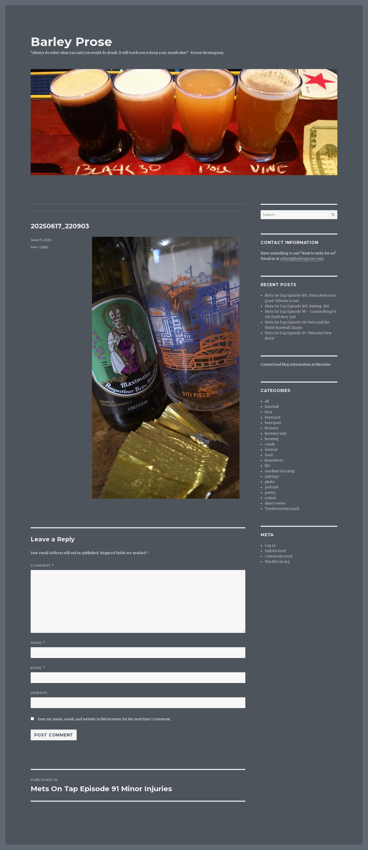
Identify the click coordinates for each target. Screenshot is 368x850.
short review (275, 503)
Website (39, 693)
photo (269, 482)
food (269, 455)
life (267, 466)
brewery (272, 428)
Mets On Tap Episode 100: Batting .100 (297, 306)
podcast (271, 487)
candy (270, 444)
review (270, 498)
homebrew (274, 460)
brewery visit (275, 433)
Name (38, 643)
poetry (270, 492)
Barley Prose (71, 41)
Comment (42, 565)
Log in (270, 545)
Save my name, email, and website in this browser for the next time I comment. (104, 719)
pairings (272, 476)
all (267, 401)
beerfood (272, 417)
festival (271, 450)
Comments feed (278, 556)
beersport (273, 423)
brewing (272, 439)
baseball (272, 407)
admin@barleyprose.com (302, 258)
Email (38, 668)
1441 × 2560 (39, 247)
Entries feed (275, 551)
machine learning (280, 471)
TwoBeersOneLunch (282, 509)
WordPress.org (277, 562)
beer (268, 412)
